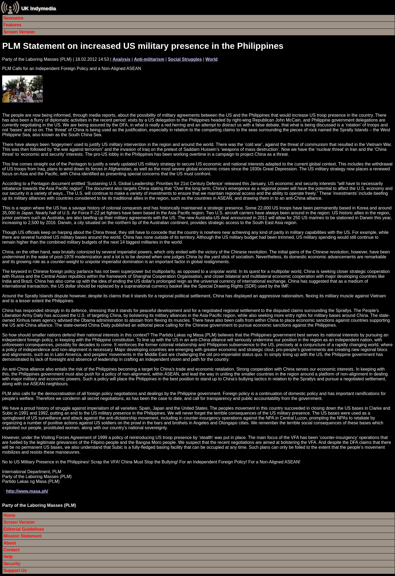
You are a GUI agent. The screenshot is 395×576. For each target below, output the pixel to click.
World (211, 59)
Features (12, 25)
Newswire (13, 18)
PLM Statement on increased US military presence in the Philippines (142, 46)
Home (9, 515)
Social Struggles (185, 59)
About (9, 543)
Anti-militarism (149, 59)
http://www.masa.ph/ (27, 491)
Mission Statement (22, 536)
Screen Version (19, 32)
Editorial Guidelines (23, 529)
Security (11, 563)
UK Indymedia (38, 8)
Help (8, 556)
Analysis (121, 59)
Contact (11, 550)
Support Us (15, 570)
